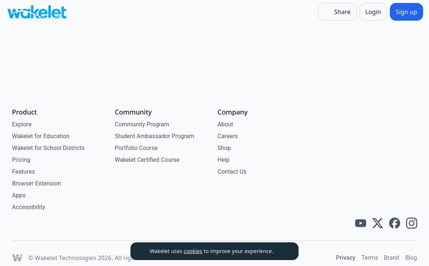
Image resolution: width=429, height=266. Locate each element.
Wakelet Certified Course (147, 159)
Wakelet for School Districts (48, 147)
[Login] (373, 12)
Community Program (142, 124)
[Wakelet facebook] (394, 223)
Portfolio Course (136, 147)
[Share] (337, 12)
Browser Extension (36, 183)
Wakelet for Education (41, 136)
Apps (19, 195)
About (226, 124)
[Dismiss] (284, 251)
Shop (224, 147)
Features (23, 171)
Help (224, 159)
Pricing (21, 159)
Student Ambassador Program (154, 136)
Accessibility (28, 207)
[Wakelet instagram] (411, 223)
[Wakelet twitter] (377, 223)
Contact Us (232, 171)
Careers (228, 136)
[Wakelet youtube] (360, 223)
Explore (22, 124)
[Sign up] (406, 12)
